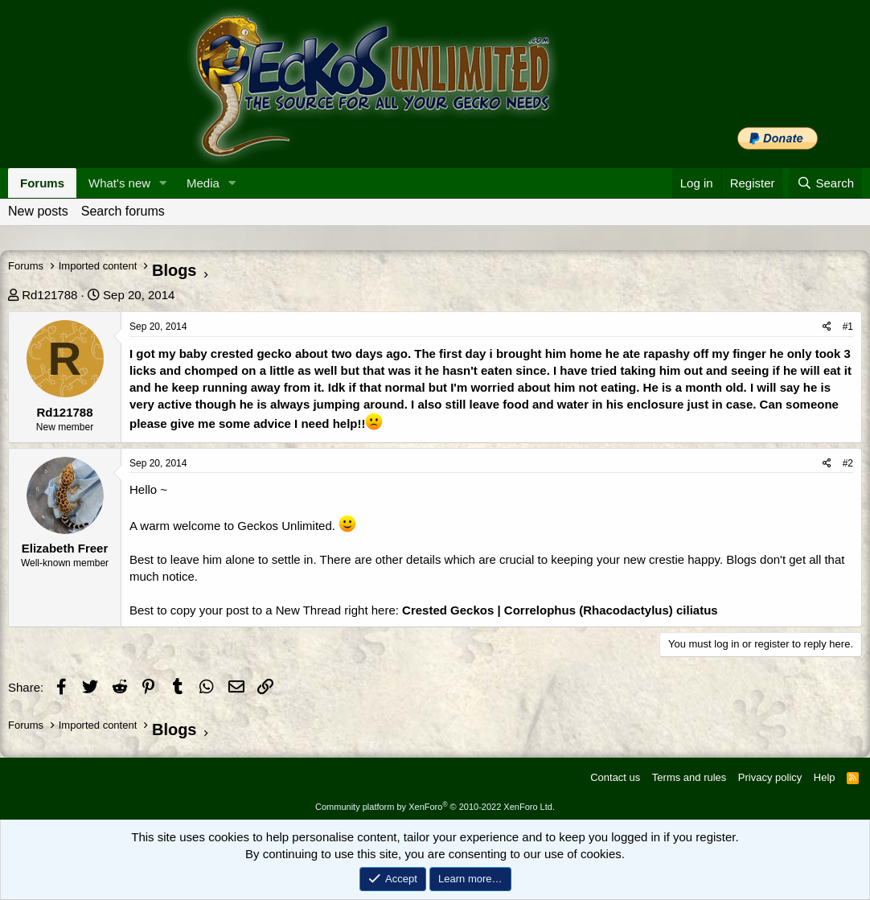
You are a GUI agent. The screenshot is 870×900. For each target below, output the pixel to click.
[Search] (825, 183)
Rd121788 (49, 295)
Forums (42, 183)
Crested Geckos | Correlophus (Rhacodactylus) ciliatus (560, 610)
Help (824, 777)
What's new (119, 183)
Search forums (123, 211)
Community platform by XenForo (435, 807)
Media (203, 183)
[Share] (827, 327)
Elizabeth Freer (65, 548)
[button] (163, 183)
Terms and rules (689, 777)
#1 (848, 326)
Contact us (615, 777)
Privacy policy (770, 777)
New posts (38, 211)
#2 (848, 463)
